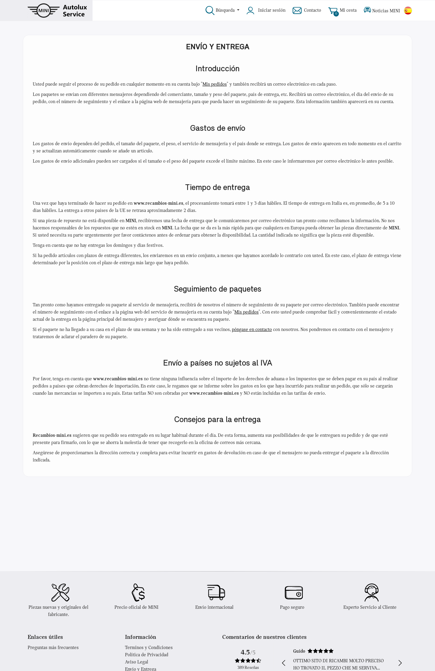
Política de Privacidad (146, 655)
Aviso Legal (136, 662)
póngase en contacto (252, 329)
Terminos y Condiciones (149, 647)
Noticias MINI (382, 10)
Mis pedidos (214, 84)
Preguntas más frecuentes (53, 647)
